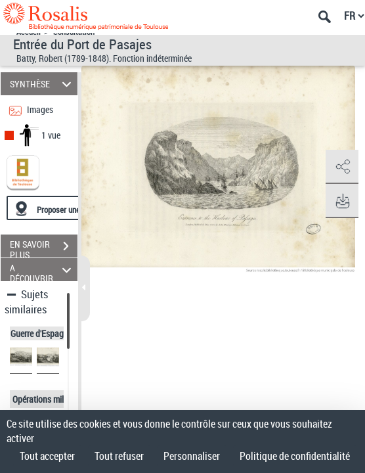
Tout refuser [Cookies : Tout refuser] (119, 456)
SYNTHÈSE (42, 83)
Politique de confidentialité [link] (295, 456)
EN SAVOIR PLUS (43, 247)
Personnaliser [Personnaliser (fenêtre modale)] (191, 456)
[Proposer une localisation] (69, 208)
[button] (342, 167)
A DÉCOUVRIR (42, 269)
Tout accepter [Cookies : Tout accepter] (47, 456)
